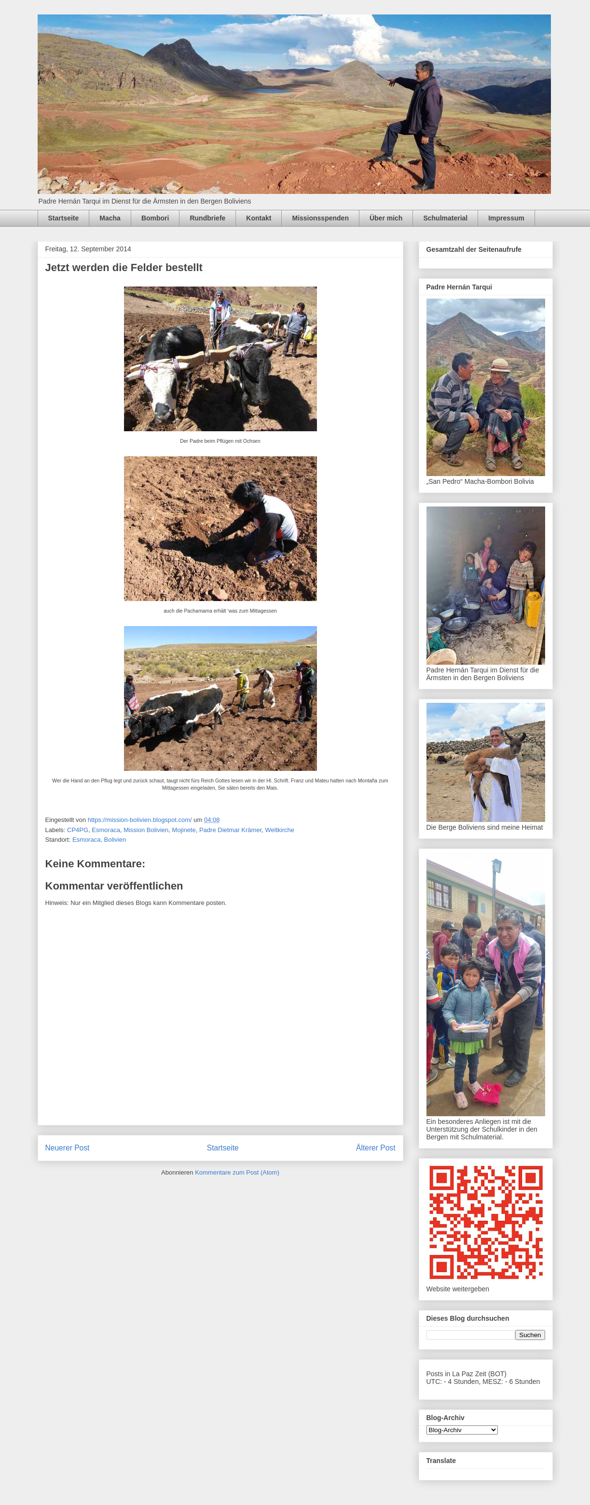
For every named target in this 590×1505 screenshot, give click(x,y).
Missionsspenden (320, 218)
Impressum (506, 218)
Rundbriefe (207, 218)
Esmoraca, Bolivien (99, 839)
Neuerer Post (67, 1148)
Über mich (386, 218)
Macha (110, 218)
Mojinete (184, 830)
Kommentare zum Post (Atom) (237, 1172)
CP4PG (77, 830)
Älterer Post (375, 1148)
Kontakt (258, 218)
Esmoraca (106, 830)
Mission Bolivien (145, 830)
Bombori (155, 218)
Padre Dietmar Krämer (230, 830)
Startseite (63, 218)
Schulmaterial (445, 218)
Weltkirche (279, 830)
